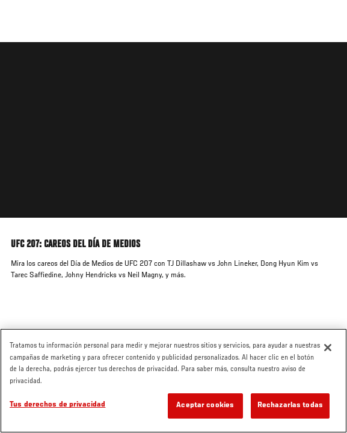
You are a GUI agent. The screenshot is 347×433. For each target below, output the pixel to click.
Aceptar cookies (205, 406)
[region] (173, 380)
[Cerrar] (328, 347)
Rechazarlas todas (290, 406)
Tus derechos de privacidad (57, 405)
